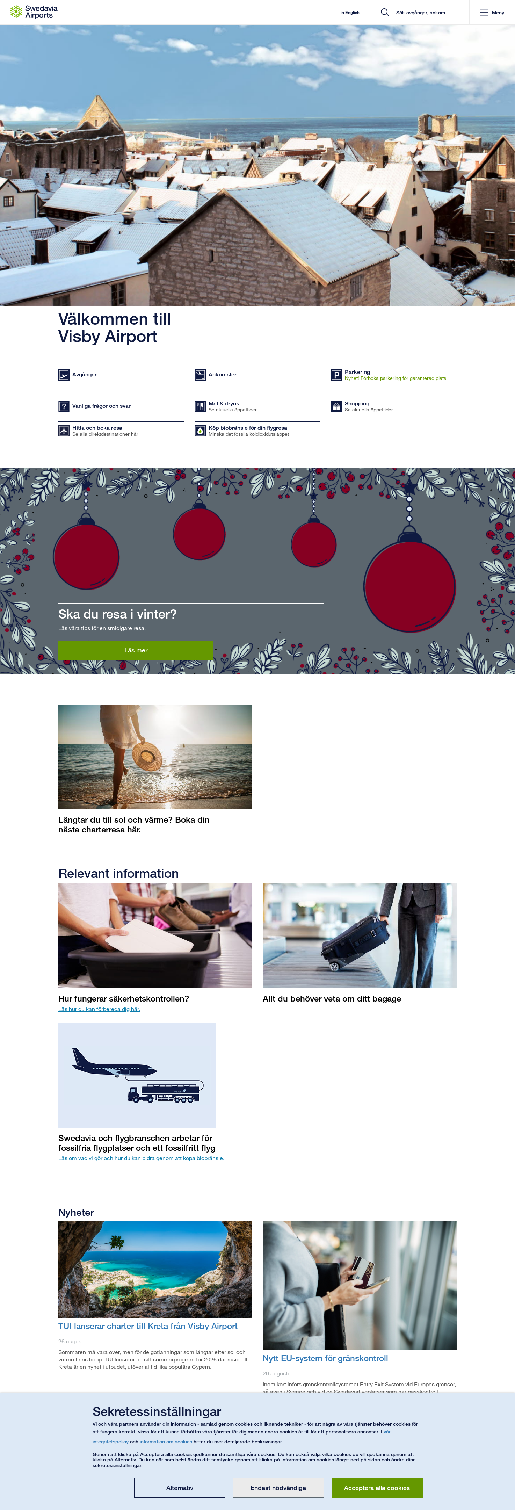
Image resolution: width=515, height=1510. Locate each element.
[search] (422, 12)
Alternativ (179, 1487)
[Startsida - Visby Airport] (34, 12)
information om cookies (166, 1441)
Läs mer (135, 650)
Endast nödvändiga (278, 1487)
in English (350, 12)
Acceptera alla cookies (377, 1487)
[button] (492, 12)
